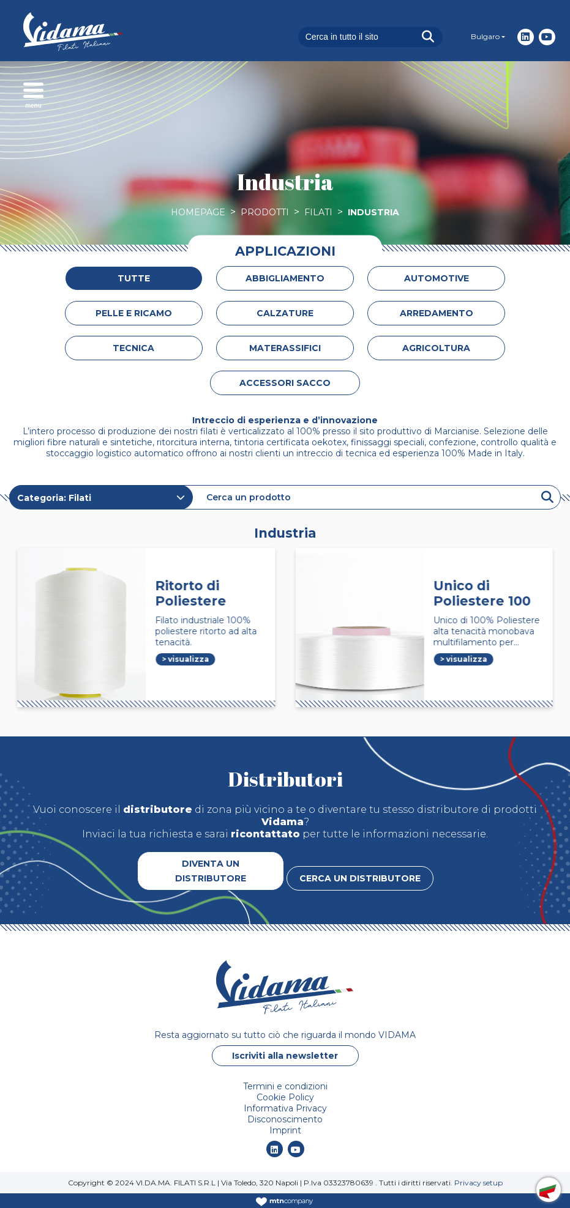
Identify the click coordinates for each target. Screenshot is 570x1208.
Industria (373, 212)
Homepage (198, 212)
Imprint (285, 1130)
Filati (318, 212)
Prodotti (265, 212)
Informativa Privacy (285, 1108)
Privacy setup (478, 1182)
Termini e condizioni (285, 1086)
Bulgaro (485, 36)
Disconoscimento (285, 1119)
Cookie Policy (285, 1097)
